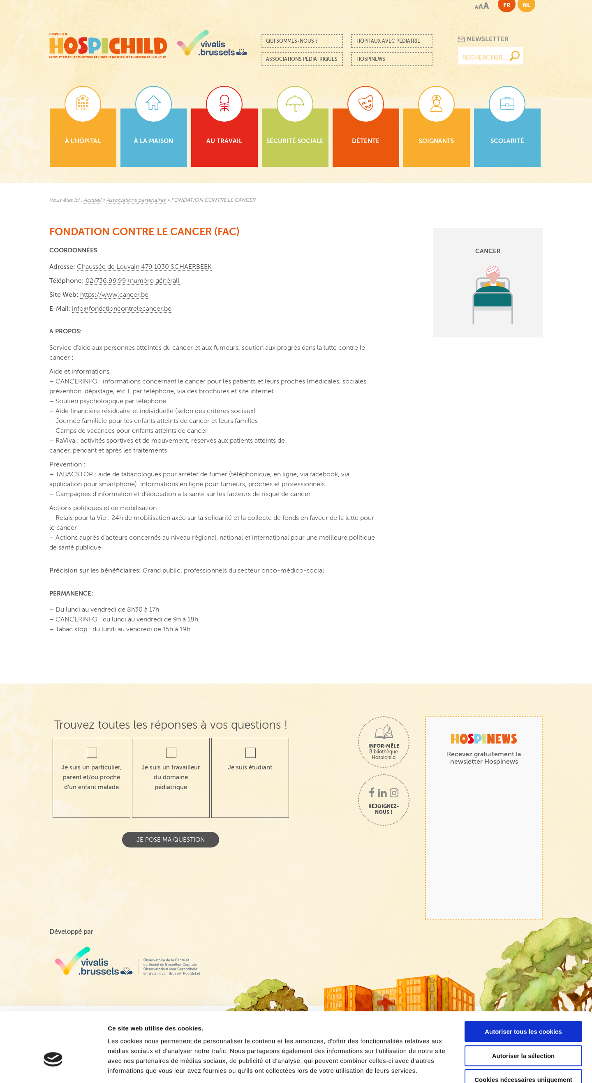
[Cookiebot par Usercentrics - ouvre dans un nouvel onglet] (53, 1067)
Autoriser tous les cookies (523, 982)
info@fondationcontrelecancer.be (121, 308)
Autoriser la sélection (523, 1006)
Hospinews (370, 59)
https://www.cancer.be (114, 294)
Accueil (92, 200)
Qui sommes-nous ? (292, 41)
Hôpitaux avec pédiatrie (388, 41)
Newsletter (483, 39)
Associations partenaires (136, 200)
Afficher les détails (453, 1066)
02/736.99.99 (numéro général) (133, 280)
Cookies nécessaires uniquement (523, 1030)
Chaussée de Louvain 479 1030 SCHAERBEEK (144, 266)
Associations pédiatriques (302, 59)
